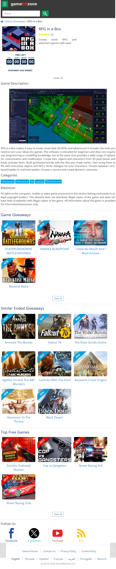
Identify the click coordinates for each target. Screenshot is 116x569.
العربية (72, 559)
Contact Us (49, 551)
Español (44, 559)
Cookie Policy (88, 551)
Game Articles (30, 551)
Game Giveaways (15, 21)
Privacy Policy (68, 551)
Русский (30, 559)
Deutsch (102, 559)
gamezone (24, 3)
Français (59, 559)
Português (86, 559)
